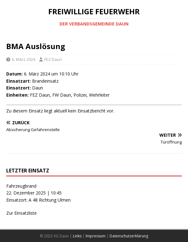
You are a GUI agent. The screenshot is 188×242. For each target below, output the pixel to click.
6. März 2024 (23, 59)
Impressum (96, 236)
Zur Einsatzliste (21, 213)
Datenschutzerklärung (129, 236)
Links (77, 236)
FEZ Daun (53, 59)
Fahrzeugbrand (21, 186)
